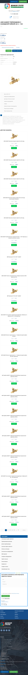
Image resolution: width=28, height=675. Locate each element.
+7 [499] (14, 13)
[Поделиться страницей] (1, 26)
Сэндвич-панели (5, 566)
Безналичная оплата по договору (7, 47)
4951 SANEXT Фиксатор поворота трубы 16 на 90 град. (14, 216)
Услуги (16, 612)
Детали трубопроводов (6, 543)
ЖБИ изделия (4, 553)
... (16, 529)
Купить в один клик (16, 50)
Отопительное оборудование (7, 551)
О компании (2, 612)
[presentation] (9, 589)
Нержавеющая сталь (5, 568)
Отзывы (16, 615)
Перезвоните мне (4, 671)
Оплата (1, 615)
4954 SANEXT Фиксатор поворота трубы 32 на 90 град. (14, 158)
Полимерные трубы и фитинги (7, 538)
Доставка (16, 47)
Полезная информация (19, 610)
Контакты (16, 617)
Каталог (1, 610)
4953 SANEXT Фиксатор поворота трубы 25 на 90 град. (14, 177)
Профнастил (4, 563)
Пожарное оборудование (6, 556)
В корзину (9, 50)
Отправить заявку (23, 1)
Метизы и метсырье (5, 548)
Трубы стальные (5, 558)
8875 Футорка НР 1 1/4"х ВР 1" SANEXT (14, 255)
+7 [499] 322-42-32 (4, 658)
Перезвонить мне (15, 1)
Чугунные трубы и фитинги (6, 643)
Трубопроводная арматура (6, 640)
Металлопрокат (4, 561)
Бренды (3, 637)
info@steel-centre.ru (16, 11)
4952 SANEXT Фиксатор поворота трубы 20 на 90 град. (14, 139)
